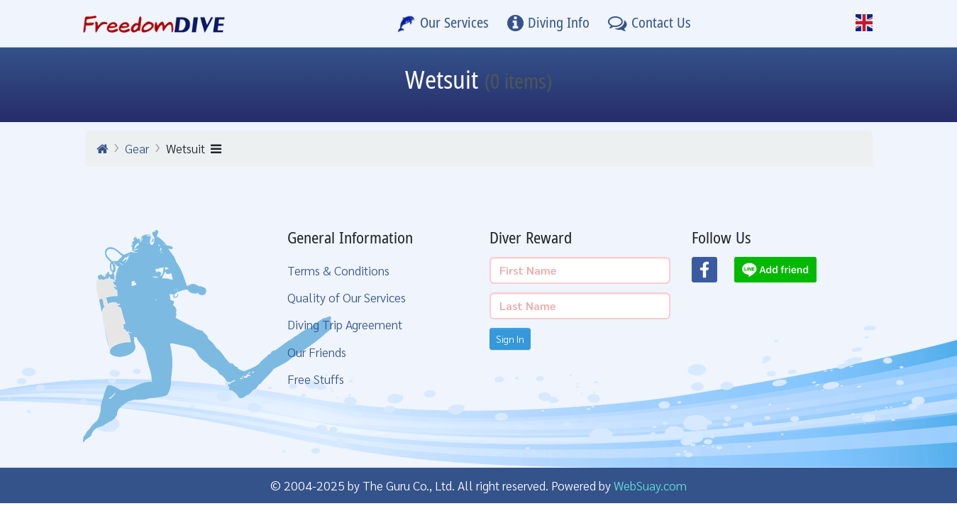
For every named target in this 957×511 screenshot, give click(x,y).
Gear (137, 148)
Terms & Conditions (338, 270)
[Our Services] (443, 23)
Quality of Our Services (346, 297)
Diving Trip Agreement (344, 324)
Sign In (510, 338)
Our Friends (316, 352)
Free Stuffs (315, 378)
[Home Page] (154, 23)
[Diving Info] (548, 23)
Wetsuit (193, 148)
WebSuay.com (650, 485)
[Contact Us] (649, 23)
